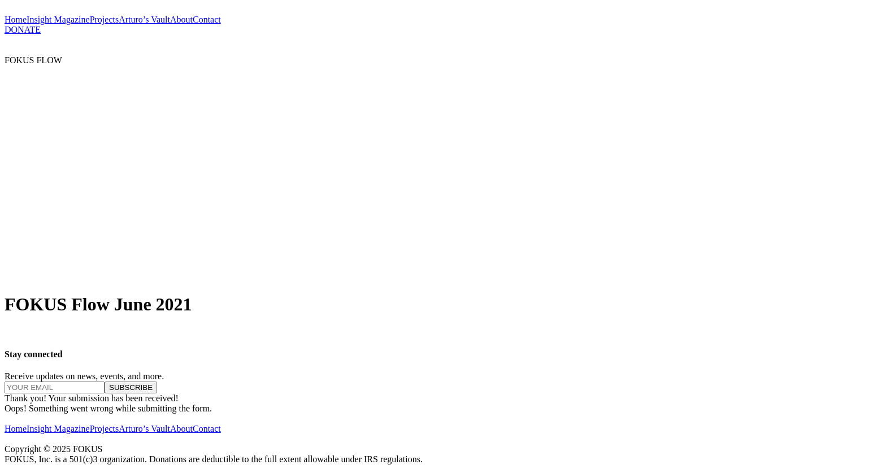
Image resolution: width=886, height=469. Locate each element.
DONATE (23, 29)
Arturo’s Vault (144, 19)
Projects (104, 19)
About (181, 19)
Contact (207, 19)
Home (16, 19)
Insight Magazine (58, 19)
